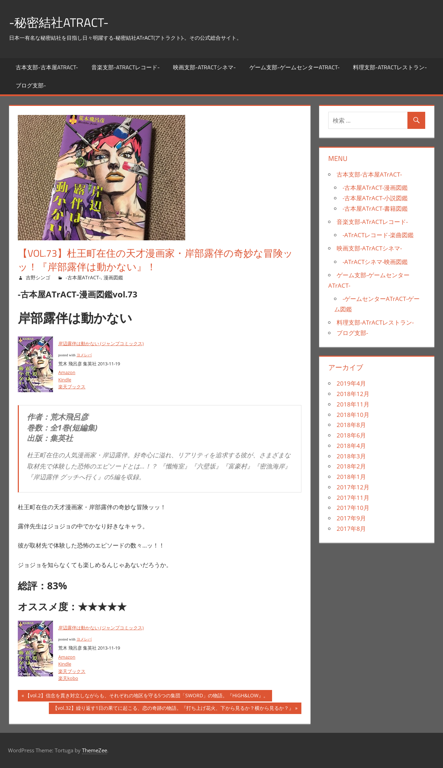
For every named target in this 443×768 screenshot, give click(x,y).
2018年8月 (351, 425)
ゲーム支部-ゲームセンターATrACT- (294, 67)
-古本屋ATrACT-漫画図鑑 (375, 188)
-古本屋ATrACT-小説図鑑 (375, 198)
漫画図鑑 (113, 277)
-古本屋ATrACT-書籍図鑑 (375, 208)
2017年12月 (353, 487)
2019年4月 (351, 383)
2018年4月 (351, 446)
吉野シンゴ (38, 277)
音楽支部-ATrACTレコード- (125, 67)
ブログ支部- (31, 85)
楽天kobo (68, 678)
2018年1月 (351, 477)
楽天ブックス (71, 386)
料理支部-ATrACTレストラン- (390, 67)
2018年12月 (353, 394)
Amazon (66, 372)
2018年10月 (353, 415)
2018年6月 (351, 435)
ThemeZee (94, 750)
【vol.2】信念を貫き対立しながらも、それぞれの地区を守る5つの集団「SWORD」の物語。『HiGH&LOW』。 (146, 696)
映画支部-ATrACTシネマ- (204, 67)
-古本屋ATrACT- (83, 277)
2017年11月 (353, 498)
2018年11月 (353, 404)
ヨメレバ (84, 355)
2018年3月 (351, 456)
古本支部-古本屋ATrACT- (47, 67)
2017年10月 (353, 508)
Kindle (64, 380)
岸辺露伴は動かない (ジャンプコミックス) (101, 343)
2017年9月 (351, 518)
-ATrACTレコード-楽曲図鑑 (378, 235)
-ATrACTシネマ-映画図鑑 (375, 262)
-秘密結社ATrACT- (60, 22)
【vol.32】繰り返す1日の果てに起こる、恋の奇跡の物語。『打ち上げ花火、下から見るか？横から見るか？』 (173, 709)
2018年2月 (351, 466)
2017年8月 (351, 529)
